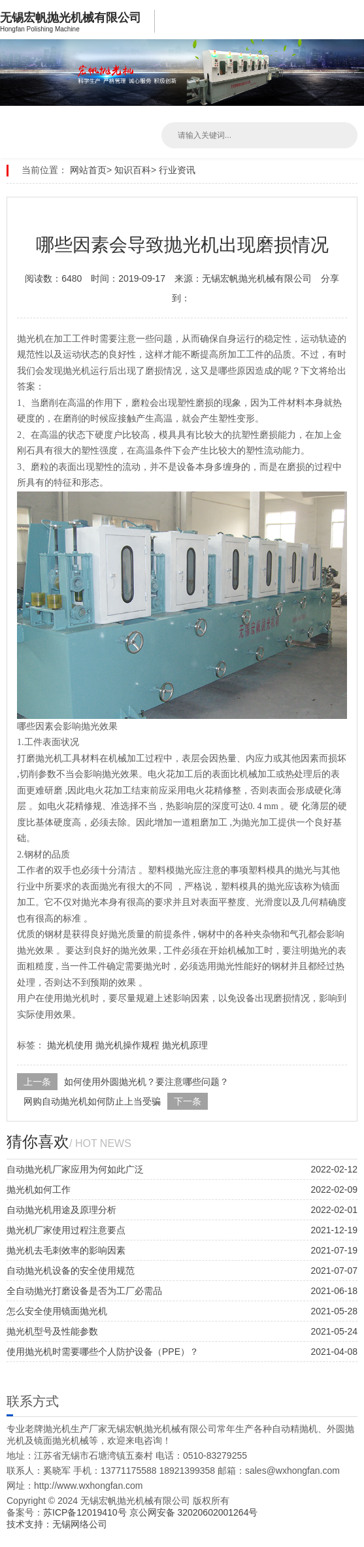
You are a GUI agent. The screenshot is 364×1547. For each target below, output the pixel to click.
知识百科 (132, 170)
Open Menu (351, 20)
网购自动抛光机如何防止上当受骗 (92, 1101)
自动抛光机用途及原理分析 (61, 1210)
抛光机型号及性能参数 (52, 1331)
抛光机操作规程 (127, 1045)
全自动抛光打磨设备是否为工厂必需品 (84, 1291)
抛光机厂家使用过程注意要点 (66, 1230)
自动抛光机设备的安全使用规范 (71, 1270)
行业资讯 (177, 170)
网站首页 (88, 170)
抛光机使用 (70, 1045)
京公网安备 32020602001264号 (193, 1512)
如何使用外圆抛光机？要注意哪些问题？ (146, 1081)
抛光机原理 (185, 1045)
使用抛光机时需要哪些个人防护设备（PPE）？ (103, 1351)
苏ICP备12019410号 (86, 1512)
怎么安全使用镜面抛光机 (57, 1311)
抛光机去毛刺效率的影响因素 (66, 1250)
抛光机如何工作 (39, 1189)
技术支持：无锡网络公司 (57, 1524)
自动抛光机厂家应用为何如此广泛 (75, 1169)
